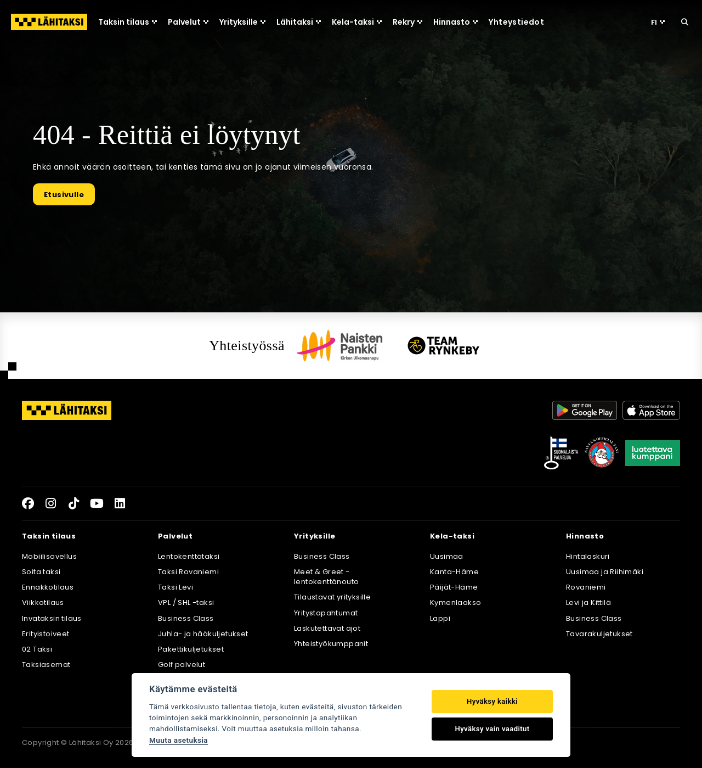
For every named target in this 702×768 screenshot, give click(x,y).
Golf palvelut (181, 664)
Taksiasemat (46, 664)
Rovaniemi (586, 587)
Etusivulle (64, 194)
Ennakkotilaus (47, 587)
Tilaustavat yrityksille (332, 597)
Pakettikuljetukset (191, 649)
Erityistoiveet (46, 634)
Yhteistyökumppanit (331, 643)
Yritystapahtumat (326, 613)
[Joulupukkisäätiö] (602, 453)
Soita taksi (41, 572)
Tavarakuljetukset (599, 634)
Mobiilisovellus (49, 556)
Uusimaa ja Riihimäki (604, 572)
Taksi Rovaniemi (188, 572)
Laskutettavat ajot (327, 628)
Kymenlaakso (455, 602)
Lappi (440, 618)
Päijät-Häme (454, 587)
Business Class (186, 618)
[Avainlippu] (561, 453)
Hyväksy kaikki (492, 701)
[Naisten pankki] (339, 345)
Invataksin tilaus (52, 618)
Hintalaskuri (588, 556)
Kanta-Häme (454, 572)
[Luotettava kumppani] (652, 453)
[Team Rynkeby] (443, 345)
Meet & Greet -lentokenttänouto (326, 577)
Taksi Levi (175, 587)
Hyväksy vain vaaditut (492, 729)
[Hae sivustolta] (685, 22)
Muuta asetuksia (178, 740)
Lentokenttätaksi (188, 556)
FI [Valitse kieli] (658, 22)
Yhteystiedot (516, 21)
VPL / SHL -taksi (186, 602)
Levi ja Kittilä (588, 602)
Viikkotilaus (43, 602)
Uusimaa (446, 556)
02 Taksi (37, 649)
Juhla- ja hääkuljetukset (203, 634)
